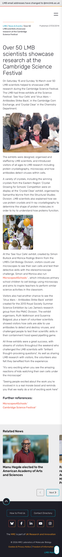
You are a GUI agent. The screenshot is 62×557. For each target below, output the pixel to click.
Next (52, 492)
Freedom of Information (43, 547)
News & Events (15, 26)
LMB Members (51, 552)
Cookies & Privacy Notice (19, 547)
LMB (5, 26)
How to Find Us (17, 513)
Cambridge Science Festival (19, 407)
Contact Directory (43, 513)
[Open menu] (56, 14)
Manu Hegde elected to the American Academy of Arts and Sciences (23, 471)
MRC (13, 534)
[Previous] (40, 492)
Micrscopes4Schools (15, 277)
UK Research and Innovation (41, 534)
